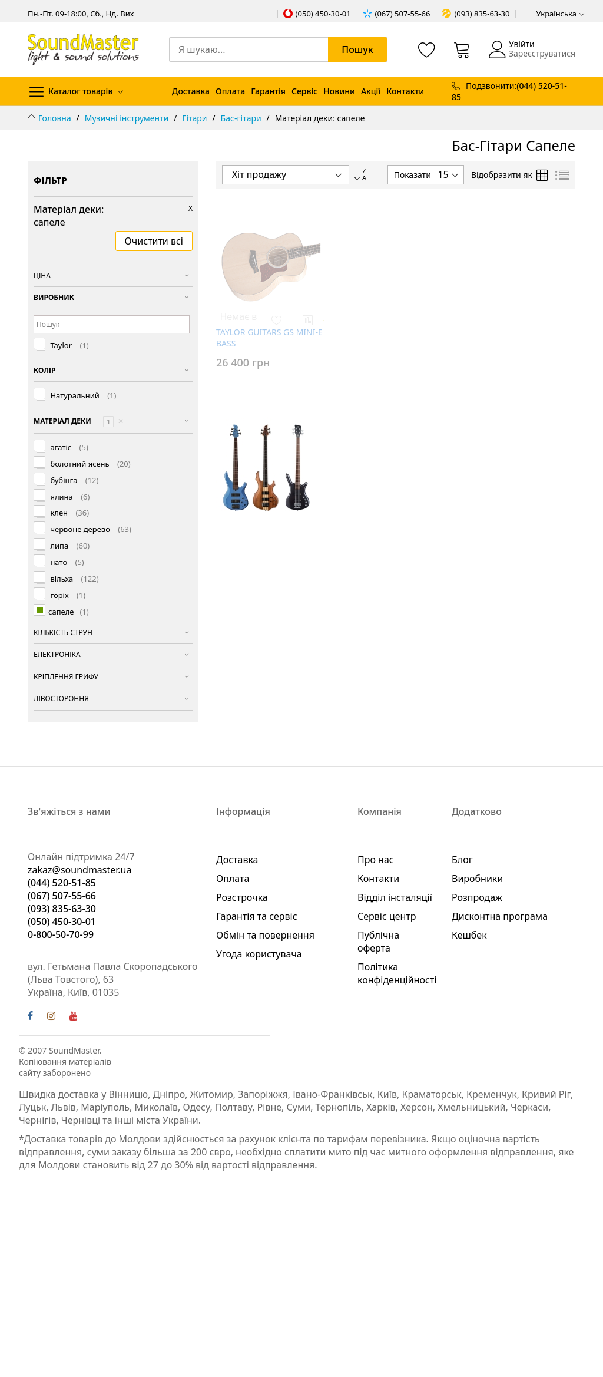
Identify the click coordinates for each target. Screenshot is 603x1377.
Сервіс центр (386, 916)
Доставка (191, 91)
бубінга (73, 480)
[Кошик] (462, 49)
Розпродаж (477, 897)
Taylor (68, 346)
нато (66, 562)
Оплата (230, 91)
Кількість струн (63, 633)
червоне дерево (89, 529)
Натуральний (82, 396)
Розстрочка (242, 897)
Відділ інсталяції (394, 897)
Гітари (195, 118)
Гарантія (268, 91)
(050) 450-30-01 (323, 13)
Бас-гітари (242, 118)
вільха (73, 579)
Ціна (42, 275)
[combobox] (278, 49)
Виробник (54, 297)
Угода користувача (259, 953)
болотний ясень (89, 464)
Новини (339, 91)
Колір (44, 370)
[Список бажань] (427, 49)
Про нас (375, 859)
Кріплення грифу (66, 677)
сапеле (68, 612)
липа (69, 546)
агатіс (68, 448)
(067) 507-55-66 (402, 13)
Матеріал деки (79, 421)
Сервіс (304, 91)
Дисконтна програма (500, 916)
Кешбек (469, 935)
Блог (462, 859)
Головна (55, 118)
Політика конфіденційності (396, 973)
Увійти (522, 43)
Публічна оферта (378, 942)
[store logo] (83, 49)
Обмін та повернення (265, 935)
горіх (66, 595)
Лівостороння (61, 699)
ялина (69, 497)
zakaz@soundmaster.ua (79, 869)
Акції (370, 91)
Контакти (405, 91)
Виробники (477, 878)
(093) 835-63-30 (481, 13)
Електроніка (57, 654)
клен (68, 513)
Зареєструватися (542, 53)
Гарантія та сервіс (256, 916)
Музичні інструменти (128, 118)
